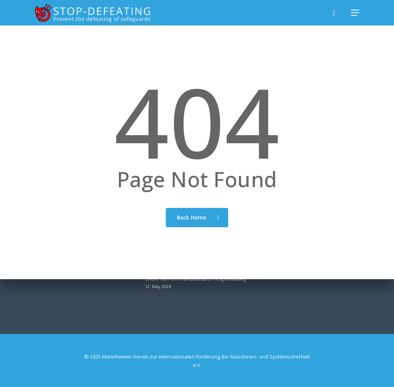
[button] (355, 13)
